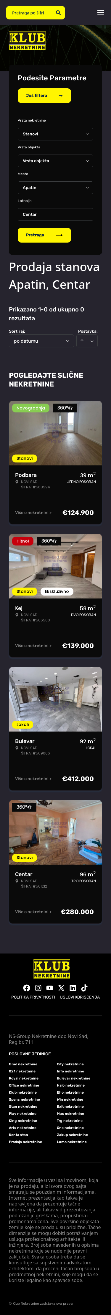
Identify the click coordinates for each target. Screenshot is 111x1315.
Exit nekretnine (70, 1107)
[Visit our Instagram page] (38, 987)
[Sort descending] (92, 341)
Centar (30, 214)
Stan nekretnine (23, 1107)
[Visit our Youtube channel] (49, 987)
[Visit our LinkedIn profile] (72, 987)
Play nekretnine (22, 1114)
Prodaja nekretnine (25, 1142)
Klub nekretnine (23, 1092)
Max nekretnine (70, 1114)
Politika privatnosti (33, 997)
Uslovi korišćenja (80, 997)
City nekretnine (70, 1064)
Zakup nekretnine (72, 1135)
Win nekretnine (70, 1099)
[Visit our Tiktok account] (84, 987)
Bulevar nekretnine (73, 1078)
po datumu (26, 341)
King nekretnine (23, 1121)
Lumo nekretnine (72, 1142)
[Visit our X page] (61, 987)
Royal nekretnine (23, 1078)
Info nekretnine (70, 1071)
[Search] (58, 12)
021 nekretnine (22, 1071)
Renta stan (18, 1135)
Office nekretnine (24, 1085)
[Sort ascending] (82, 341)
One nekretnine (70, 1128)
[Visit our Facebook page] (26, 987)
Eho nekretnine (70, 1092)
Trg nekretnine (70, 1121)
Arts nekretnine (22, 1128)
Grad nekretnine (23, 1064)
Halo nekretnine (71, 1085)
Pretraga (44, 235)
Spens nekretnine (24, 1099)
